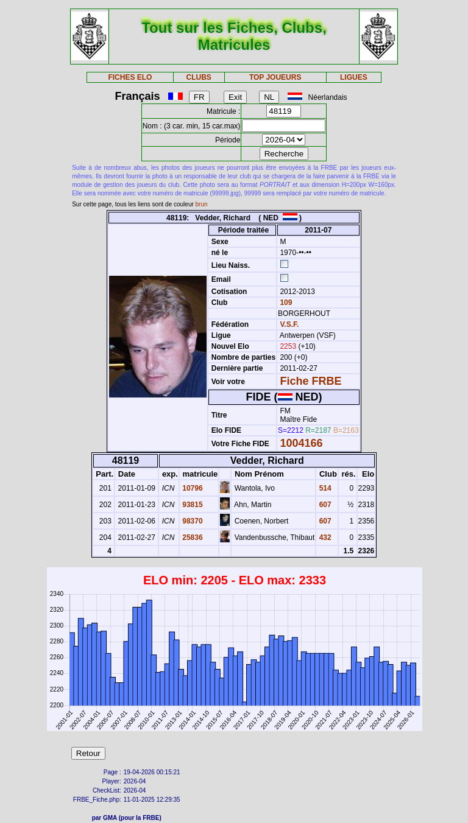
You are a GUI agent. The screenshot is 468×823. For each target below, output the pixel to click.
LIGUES (353, 77)
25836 (191, 537)
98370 (191, 521)
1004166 (301, 443)
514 (324, 488)
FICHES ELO (130, 77)
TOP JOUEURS (275, 77)
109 (285, 302)
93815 (191, 504)
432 (324, 537)
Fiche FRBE (310, 381)
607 (324, 504)
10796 (191, 488)
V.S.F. (289, 324)
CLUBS (198, 77)
